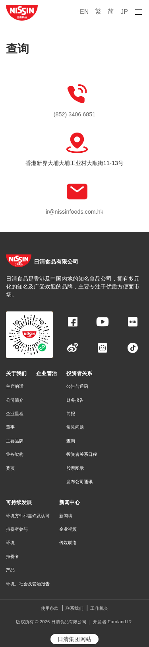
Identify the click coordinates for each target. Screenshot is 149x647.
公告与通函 (77, 386)
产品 (10, 569)
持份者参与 (17, 529)
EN (84, 11)
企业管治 (46, 373)
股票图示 (75, 468)
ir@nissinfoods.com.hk (74, 212)
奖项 (10, 468)
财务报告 (75, 400)
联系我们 (74, 608)
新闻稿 (65, 515)
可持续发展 (19, 502)
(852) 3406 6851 (75, 114)
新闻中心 (69, 502)
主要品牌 (14, 440)
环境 (10, 542)
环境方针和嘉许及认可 (28, 515)
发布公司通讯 (79, 481)
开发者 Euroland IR (112, 621)
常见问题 (75, 427)
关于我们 (16, 373)
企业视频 (68, 529)
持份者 (12, 556)
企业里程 (14, 413)
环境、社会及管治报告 (28, 583)
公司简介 (14, 400)
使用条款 (50, 608)
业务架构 (14, 454)
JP (124, 11)
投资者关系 (79, 373)
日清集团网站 (74, 639)
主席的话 (14, 386)
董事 (10, 427)
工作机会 (99, 608)
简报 (70, 413)
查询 (70, 440)
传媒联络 (68, 542)
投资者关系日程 (81, 454)
